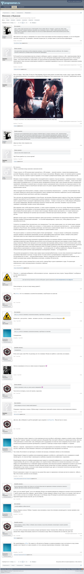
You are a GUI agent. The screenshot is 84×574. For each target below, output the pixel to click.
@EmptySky (51, 420)
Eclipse (4, 36)
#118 (81, 514)
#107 (81, 288)
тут (19, 273)
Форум (14, 6)
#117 (81, 499)
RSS (82, 569)
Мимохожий (18, 478)
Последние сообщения (6, 9)
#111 (81, 356)
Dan (4, 304)
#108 (81, 302)
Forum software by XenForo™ (12, 571)
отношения (36, 20)
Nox (15, 43)
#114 (81, 411)
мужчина (18, 20)
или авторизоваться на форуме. (64, 279)
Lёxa (4, 177)
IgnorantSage (28, 17)
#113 (81, 393)
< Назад (11, 22)
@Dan (26, 543)
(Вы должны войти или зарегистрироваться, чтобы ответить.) (69, 561)
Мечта (15, 414)
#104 (81, 145)
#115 (81, 428)
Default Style (3, 569)
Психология (11, 17)
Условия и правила (79, 571)
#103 (81, 123)
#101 (81, 40)
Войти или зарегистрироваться (74, 1)
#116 (81, 476)
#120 (81, 552)
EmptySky (5, 339)
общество (30, 20)
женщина (13, 20)
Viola (18, 267)
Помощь (68, 569)
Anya (15, 267)
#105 (81, 159)
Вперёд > (34, 22)
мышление (24, 20)
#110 (81, 337)
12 (30, 22)
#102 (81, 66)
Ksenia (19, 69)
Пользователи (21, 6)
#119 (81, 535)
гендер (7, 20)
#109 (81, 320)
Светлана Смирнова (26, 478)
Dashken (5, 58)
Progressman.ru (7, 6)
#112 (81, 374)
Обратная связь (62, 569)
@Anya (17, 293)
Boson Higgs (19, 43)
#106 (81, 265)
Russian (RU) (10, 569)
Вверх (79, 569)
